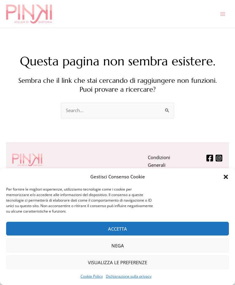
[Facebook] (210, 158)
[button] (226, 177)
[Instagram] (219, 158)
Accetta (117, 229)
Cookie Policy (91, 276)
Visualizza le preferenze (117, 262)
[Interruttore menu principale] (223, 14)
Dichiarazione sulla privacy (128, 276)
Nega (117, 246)
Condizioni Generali (159, 161)
